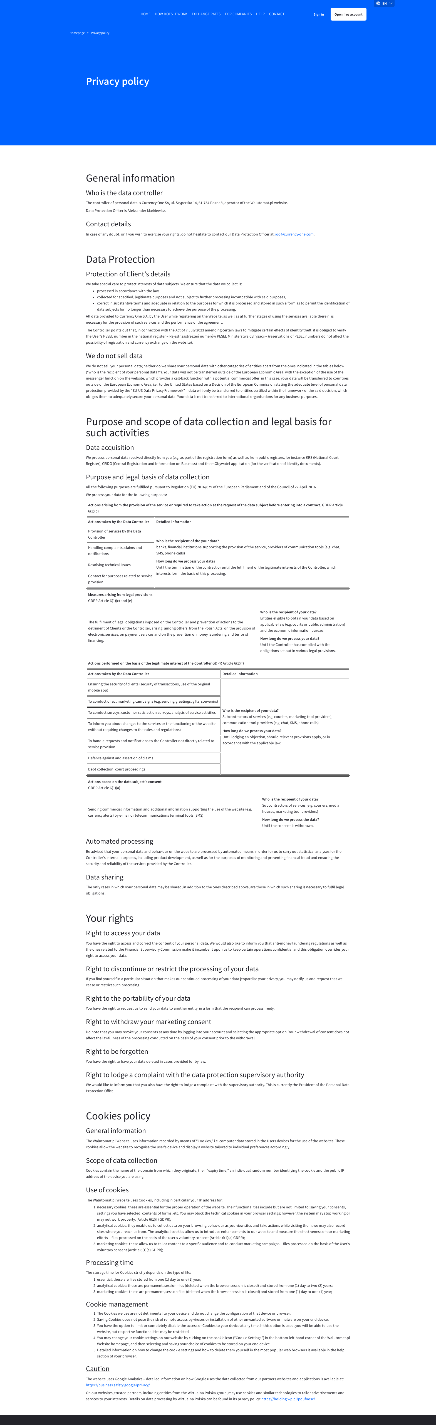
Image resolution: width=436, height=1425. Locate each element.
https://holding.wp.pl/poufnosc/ (288, 1374)
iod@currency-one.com (294, 210)
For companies (238, 14)
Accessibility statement (224, 1408)
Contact (276, 14)
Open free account (349, 14)
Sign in (319, 14)
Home (145, 14)
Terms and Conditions (146, 1408)
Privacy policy (185, 1408)
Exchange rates (206, 14)
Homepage (77, 33)
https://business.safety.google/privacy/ (118, 1361)
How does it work (171, 14)
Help (260, 14)
